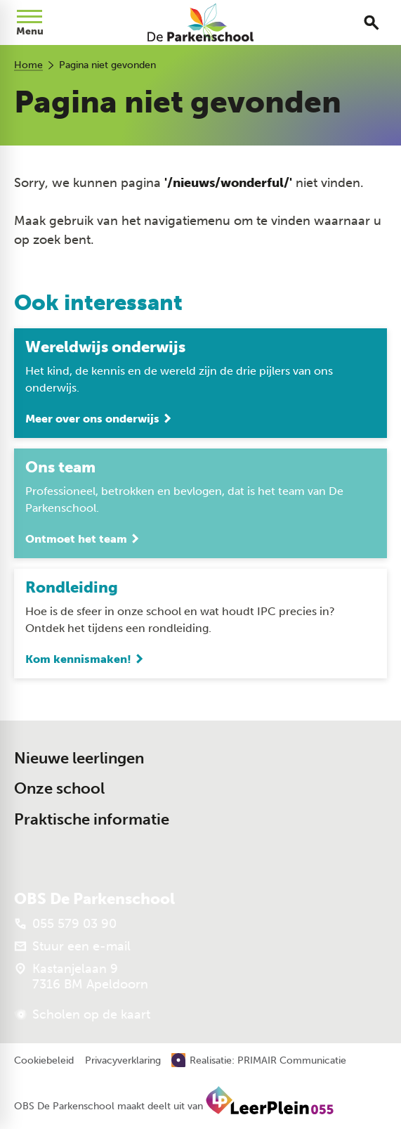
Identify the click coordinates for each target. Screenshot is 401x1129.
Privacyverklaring (123, 1060)
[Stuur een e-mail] (72, 947)
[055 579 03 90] (65, 924)
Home (28, 65)
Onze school (59, 789)
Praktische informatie (91, 819)
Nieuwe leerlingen (79, 758)
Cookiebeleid (44, 1060)
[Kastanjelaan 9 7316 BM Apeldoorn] (81, 977)
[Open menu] (29, 22)
